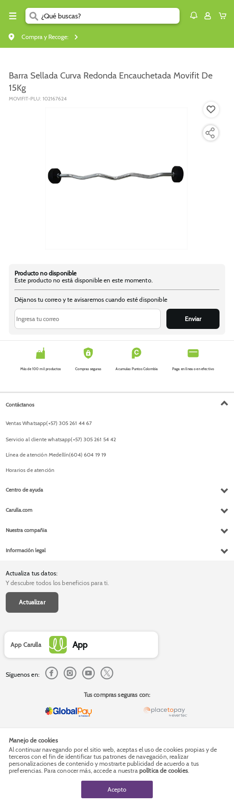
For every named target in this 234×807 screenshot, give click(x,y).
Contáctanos (20, 404)
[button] (193, 15)
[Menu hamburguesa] (13, 16)
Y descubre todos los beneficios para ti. (57, 582)
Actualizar (32, 602)
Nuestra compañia (26, 530)
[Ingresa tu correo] (87, 319)
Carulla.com (19, 510)
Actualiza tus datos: (32, 573)
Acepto (117, 789)
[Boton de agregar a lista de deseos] (211, 110)
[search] (110, 16)
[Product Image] (116, 178)
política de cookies (163, 771)
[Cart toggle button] (224, 16)
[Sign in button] (207, 16)
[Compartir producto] (210, 133)
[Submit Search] (33, 16)
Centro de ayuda (24, 489)
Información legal (26, 550)
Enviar (193, 319)
